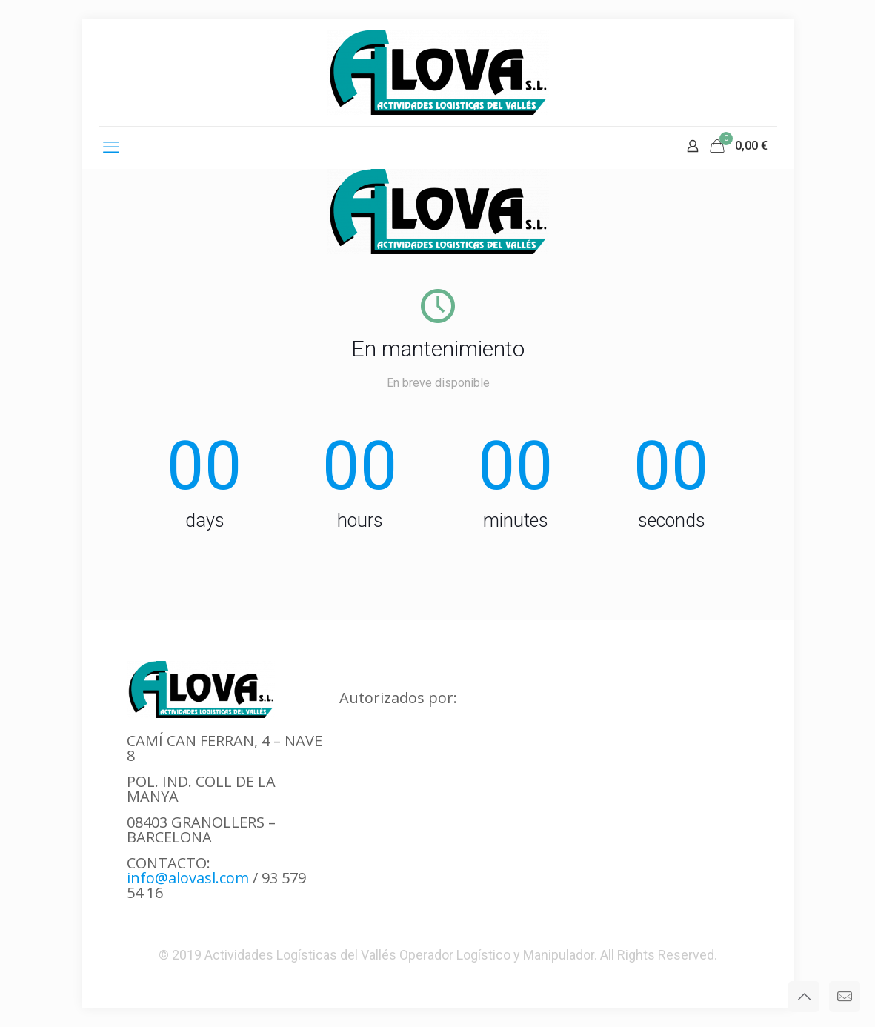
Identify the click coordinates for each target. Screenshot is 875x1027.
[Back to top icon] (803, 996)
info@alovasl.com (188, 878)
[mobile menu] (111, 147)
